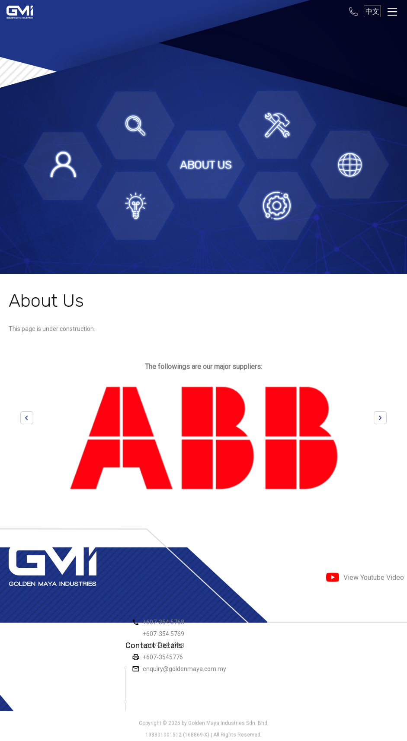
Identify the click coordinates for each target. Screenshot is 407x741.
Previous (26, 417)
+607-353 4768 (163, 645)
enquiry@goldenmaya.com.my (184, 668)
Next (380, 417)
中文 (372, 11)
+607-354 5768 (163, 622)
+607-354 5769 (163, 633)
